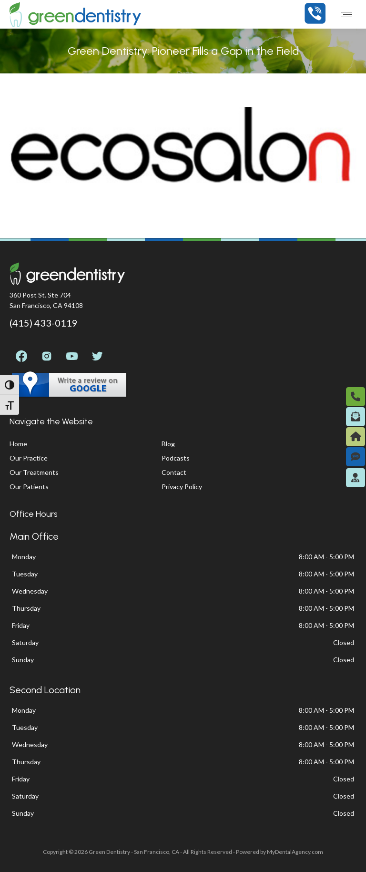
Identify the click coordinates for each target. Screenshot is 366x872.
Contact (174, 472)
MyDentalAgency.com (295, 851)
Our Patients (29, 486)
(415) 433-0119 (44, 322)
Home (18, 444)
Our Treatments (34, 472)
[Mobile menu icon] (346, 14)
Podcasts (176, 458)
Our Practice (29, 458)
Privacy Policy (182, 486)
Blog (168, 444)
